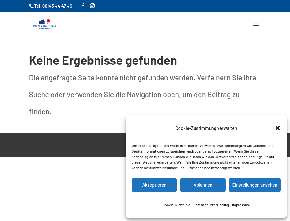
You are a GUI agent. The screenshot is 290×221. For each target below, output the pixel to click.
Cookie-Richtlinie (177, 205)
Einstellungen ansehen (254, 185)
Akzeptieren (154, 185)
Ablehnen (202, 185)
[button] (278, 128)
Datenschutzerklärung (211, 205)
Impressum (241, 205)
